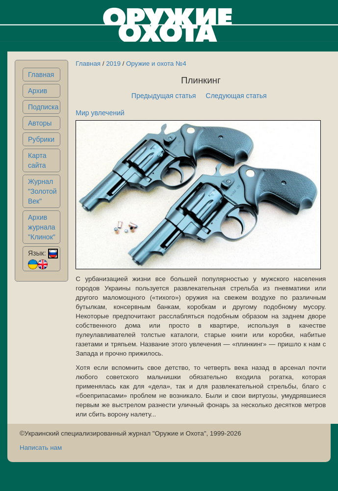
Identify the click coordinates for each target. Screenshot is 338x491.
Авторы (40, 123)
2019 (113, 63)
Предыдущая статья (163, 96)
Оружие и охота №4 (156, 63)
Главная (41, 74)
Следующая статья (236, 96)
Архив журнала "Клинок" (41, 227)
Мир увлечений (100, 113)
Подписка (43, 107)
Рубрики (41, 139)
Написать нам (41, 447)
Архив (37, 91)
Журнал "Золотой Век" (42, 191)
